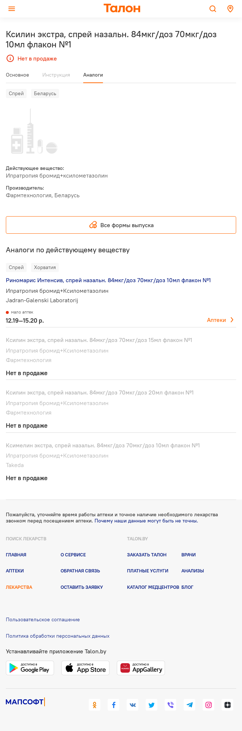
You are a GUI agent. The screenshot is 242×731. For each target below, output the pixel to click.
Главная (16, 554)
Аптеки (216, 319)
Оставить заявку (82, 587)
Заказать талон (146, 554)
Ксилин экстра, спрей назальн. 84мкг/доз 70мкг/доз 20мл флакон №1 (100, 392)
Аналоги (93, 74)
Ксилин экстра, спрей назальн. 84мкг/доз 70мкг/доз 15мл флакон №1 (99, 339)
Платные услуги (147, 570)
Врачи (188, 554)
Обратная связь (80, 570)
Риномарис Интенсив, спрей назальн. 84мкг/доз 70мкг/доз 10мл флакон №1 (108, 280)
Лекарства (19, 587)
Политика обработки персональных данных (58, 636)
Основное (17, 74)
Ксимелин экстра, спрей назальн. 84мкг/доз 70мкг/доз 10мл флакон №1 (103, 445)
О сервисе (73, 554)
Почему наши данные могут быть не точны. (146, 520)
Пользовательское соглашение (43, 619)
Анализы (192, 570)
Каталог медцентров (153, 587)
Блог (187, 587)
